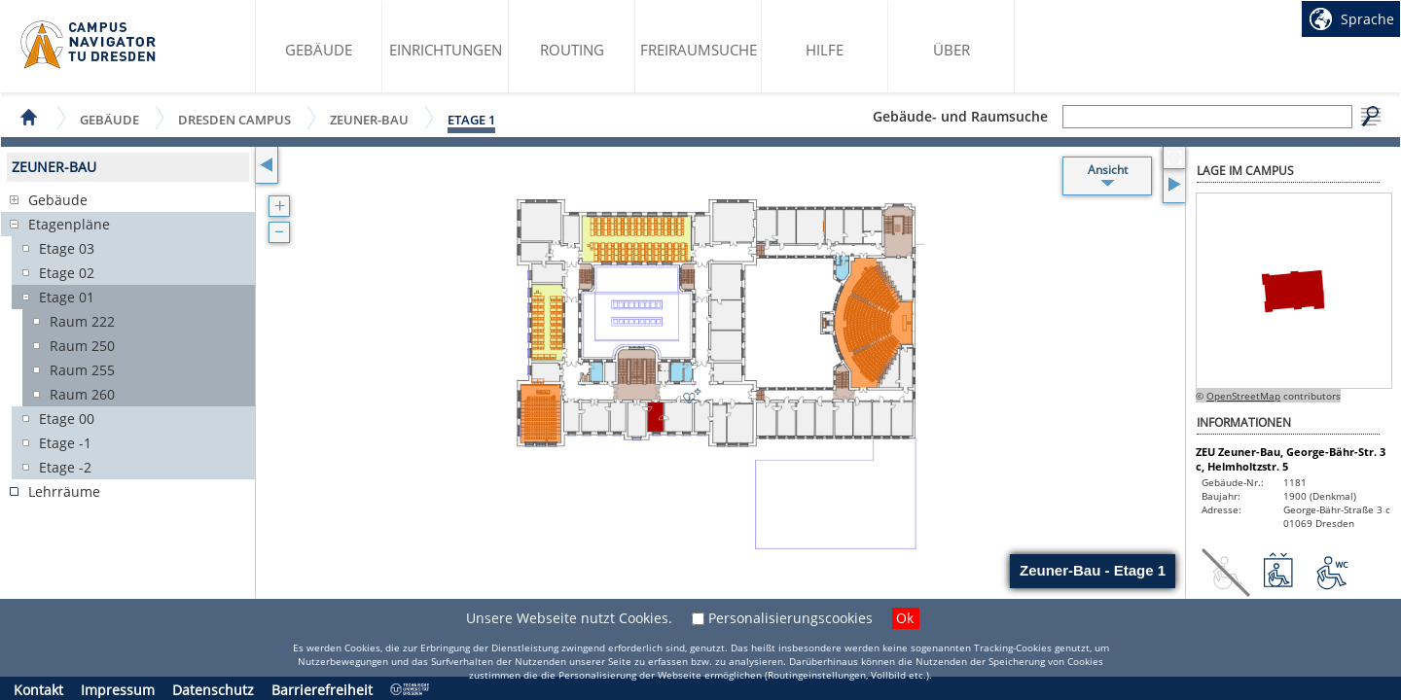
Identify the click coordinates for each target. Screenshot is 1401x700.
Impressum (118, 690)
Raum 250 (82, 345)
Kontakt (38, 690)
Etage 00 (66, 418)
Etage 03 (66, 248)
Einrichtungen (445, 49)
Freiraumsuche (698, 49)
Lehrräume (64, 491)
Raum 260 (82, 394)
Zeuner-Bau (369, 119)
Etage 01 (66, 297)
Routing (572, 49)
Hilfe (825, 49)
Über (951, 49)
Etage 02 (66, 272)
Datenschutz (213, 690)
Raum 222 (82, 321)
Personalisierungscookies (790, 618)
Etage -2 (65, 467)
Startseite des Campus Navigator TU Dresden (89, 44)
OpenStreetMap (1243, 395)
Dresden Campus (234, 119)
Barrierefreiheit (322, 690)
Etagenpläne (69, 224)
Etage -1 (65, 443)
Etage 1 (471, 119)
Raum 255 (82, 370)
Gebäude (318, 49)
